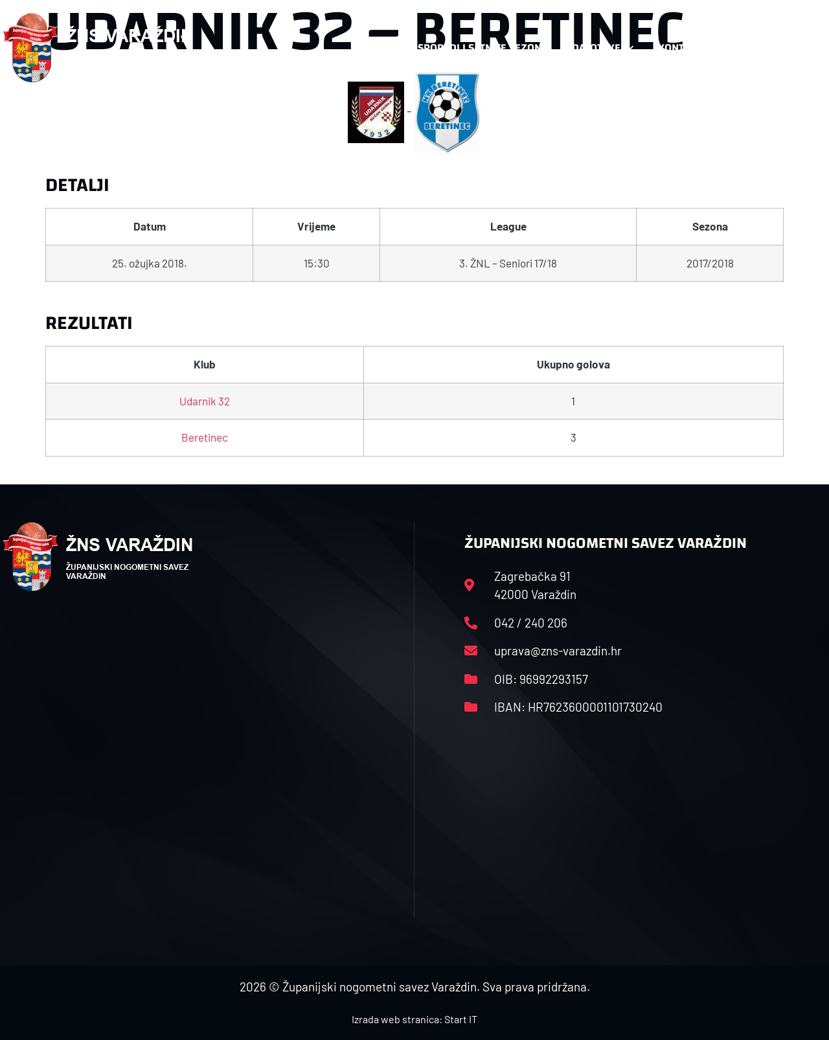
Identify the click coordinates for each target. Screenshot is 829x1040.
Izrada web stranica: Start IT (414, 1019)
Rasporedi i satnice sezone (476, 48)
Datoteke (602, 48)
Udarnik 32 (204, 400)
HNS (370, 48)
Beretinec (204, 437)
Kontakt (686, 48)
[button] (800, 48)
